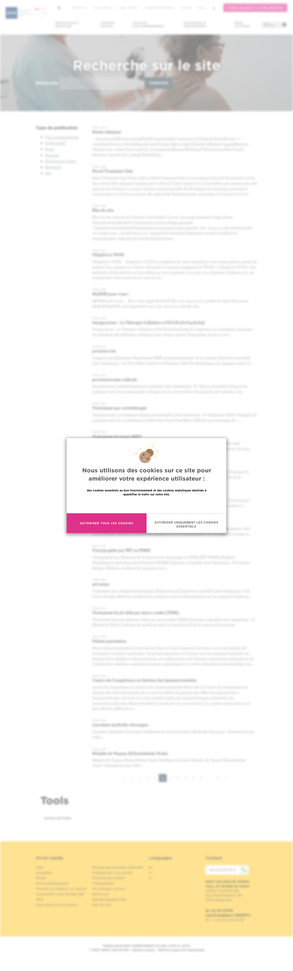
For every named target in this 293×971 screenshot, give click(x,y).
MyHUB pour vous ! (110, 293)
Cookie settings (57, 818)
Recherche (47, 82)
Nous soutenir (242, 24)
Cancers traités (107, 24)
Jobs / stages (128, 7)
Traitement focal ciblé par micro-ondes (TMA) (135, 612)
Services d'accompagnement (148, 24)
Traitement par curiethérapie (119, 407)
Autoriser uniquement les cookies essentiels (186, 527)
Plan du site (103, 210)
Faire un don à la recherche (255, 8)
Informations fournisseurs (57, 905)
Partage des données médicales (117, 867)
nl (150, 878)
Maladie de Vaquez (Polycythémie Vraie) (130, 753)
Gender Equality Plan (109, 899)
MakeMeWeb (195, 950)
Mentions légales (143, 950)
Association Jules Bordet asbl (60, 894)
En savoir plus (146, 506)
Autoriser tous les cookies (106, 525)
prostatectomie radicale (114, 379)
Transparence (103, 883)
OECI (40, 899)
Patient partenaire (109, 640)
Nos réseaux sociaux (109, 889)
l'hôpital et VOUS (108, 254)
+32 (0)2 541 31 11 (228, 870)
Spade (175, 950)
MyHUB (186, 7)
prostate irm (104, 350)
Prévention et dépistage (67, 24)
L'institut (79, 7)
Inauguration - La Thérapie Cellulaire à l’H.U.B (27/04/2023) (148, 322)
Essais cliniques (106, 131)
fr (201, 8)
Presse (41, 878)
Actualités (103, 7)
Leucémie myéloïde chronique (120, 724)
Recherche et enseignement (195, 24)
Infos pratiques (268, 24)
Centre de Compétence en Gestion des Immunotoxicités (144, 680)
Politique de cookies (108, 878)
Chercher (158, 83)
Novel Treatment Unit (112, 170)
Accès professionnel (160, 7)
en (151, 867)
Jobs (39, 867)
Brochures (100, 894)
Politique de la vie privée (112, 873)
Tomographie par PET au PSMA (121, 550)
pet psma (100, 583)
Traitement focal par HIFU (116, 436)
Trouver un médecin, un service (61, 889)
